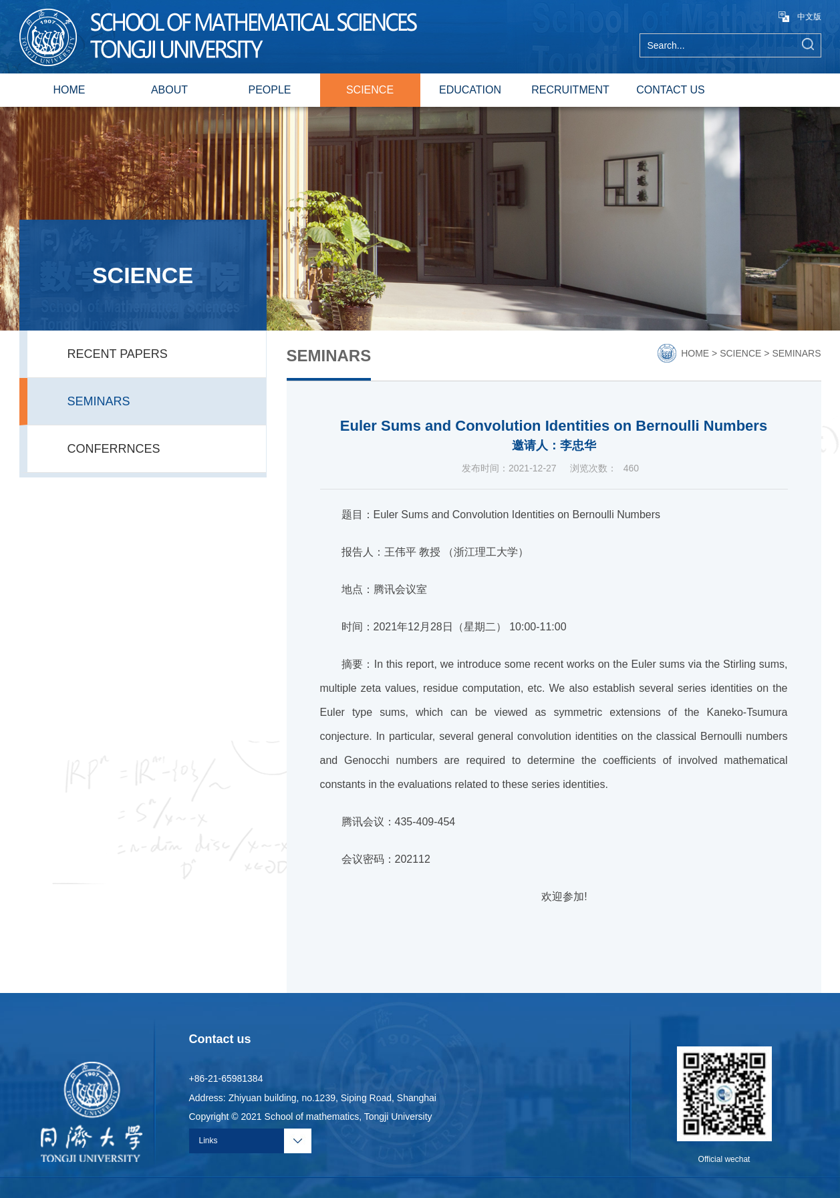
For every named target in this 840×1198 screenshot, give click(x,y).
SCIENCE (370, 89)
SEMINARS (98, 401)
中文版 (800, 16)
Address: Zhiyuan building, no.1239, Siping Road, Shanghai (312, 1097)
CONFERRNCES (113, 448)
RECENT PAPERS (117, 354)
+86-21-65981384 (226, 1078)
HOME (69, 89)
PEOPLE (269, 89)
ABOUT (169, 89)
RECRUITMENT (570, 89)
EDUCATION (470, 89)
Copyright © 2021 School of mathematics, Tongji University (310, 1116)
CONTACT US (670, 89)
